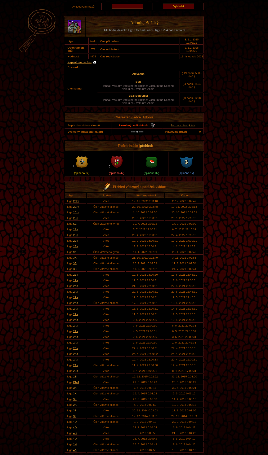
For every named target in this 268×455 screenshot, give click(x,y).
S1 (74, 223)
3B (74, 263)
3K (74, 257)
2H (75, 444)
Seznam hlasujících (183, 125)
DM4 (76, 382)
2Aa (75, 229)
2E (74, 376)
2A (74, 404)
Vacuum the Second (161, 85)
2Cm (76, 201)
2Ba (75, 218)
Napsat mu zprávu (79, 62)
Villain (150, 89)
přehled (146, 146)
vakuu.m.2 (128, 89)
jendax (107, 85)
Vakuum (141, 89)
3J (74, 416)
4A (74, 450)
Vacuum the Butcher (135, 85)
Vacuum (117, 85)
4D (75, 421)
